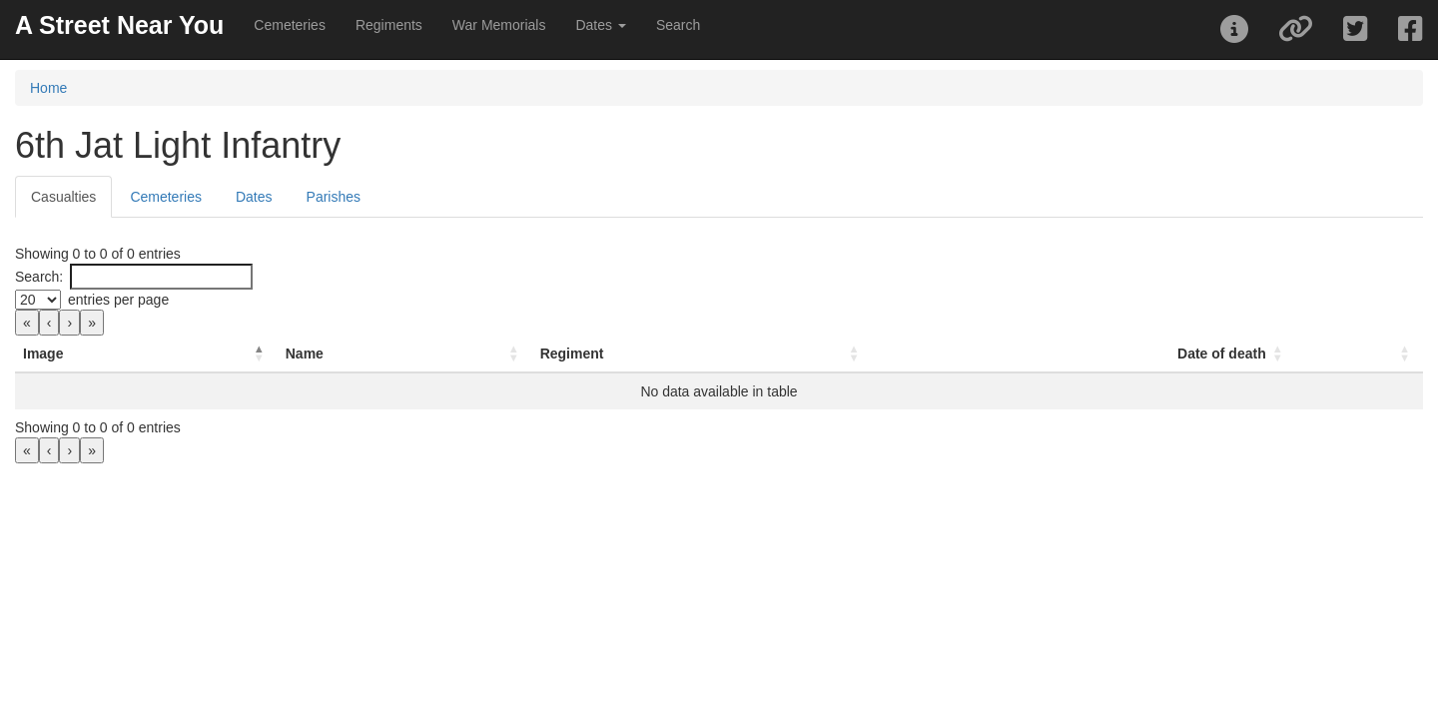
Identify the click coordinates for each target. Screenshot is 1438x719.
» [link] (92, 323)
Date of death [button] (1203, 353)
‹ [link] (49, 323)
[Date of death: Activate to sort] (1135, 354)
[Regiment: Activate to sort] (798, 354)
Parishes (333, 197)
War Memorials (499, 25)
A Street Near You (119, 25)
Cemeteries (290, 25)
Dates (254, 197)
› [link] (69, 323)
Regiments (389, 25)
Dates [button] (600, 25)
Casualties (63, 197)
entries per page (118, 300)
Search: (39, 277)
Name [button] (341, 353)
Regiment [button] (644, 353)
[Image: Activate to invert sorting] (164, 354)
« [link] (27, 323)
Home (48, 88)
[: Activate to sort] (1350, 354)
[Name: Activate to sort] (458, 354)
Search (678, 25)
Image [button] (43, 353)
